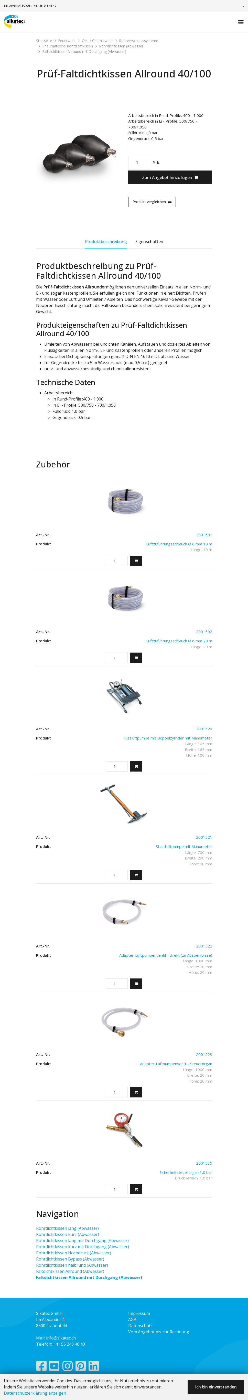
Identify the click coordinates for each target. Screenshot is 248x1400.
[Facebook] (41, 1367)
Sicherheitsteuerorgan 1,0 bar (185, 1172)
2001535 (204, 1163)
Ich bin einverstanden (216, 1387)
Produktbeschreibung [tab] (106, 241)
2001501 (204, 534)
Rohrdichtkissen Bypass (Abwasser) (70, 1259)
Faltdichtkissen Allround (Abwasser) (70, 1271)
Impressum (139, 1313)
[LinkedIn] (93, 1367)
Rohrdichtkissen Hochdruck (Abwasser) (73, 1253)
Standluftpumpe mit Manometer (184, 846)
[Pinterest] (80, 1367)
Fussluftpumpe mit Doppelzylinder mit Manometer (167, 738)
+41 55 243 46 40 (45, 5)
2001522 (204, 945)
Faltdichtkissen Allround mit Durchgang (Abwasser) (89, 1277)
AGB (132, 1319)
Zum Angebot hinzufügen (170, 177)
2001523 (204, 1054)
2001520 (204, 728)
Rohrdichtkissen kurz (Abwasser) (67, 1234)
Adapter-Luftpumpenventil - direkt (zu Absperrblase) (165, 955)
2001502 (204, 631)
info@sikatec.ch (17, 5)
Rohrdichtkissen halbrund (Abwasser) (72, 1265)
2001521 (204, 837)
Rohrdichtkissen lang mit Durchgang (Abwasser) (82, 1240)
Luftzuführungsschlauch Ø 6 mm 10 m (179, 543)
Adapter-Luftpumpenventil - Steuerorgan (176, 1063)
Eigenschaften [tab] (149, 241)
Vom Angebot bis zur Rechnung (158, 1332)
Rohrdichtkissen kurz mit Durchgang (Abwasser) (82, 1246)
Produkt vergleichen (152, 201)
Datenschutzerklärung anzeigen (35, 1393)
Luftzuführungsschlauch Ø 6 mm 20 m (179, 640)
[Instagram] (67, 1367)
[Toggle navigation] (241, 22)
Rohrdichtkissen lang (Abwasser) (67, 1228)
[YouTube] (54, 1367)
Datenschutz (140, 1325)
